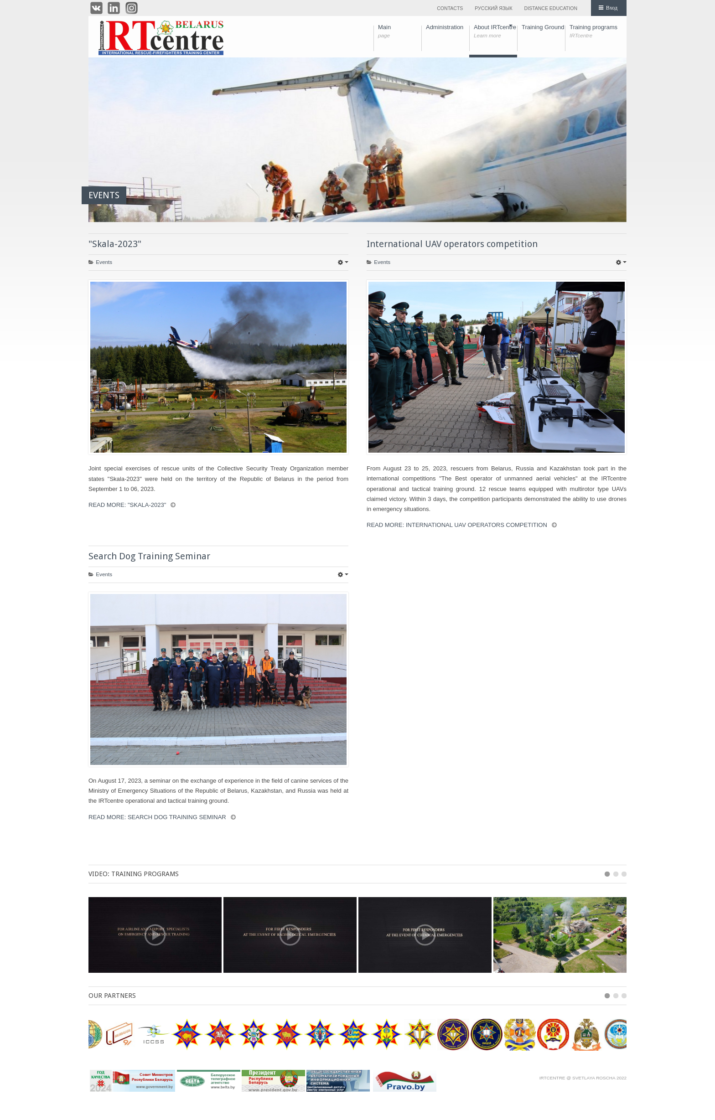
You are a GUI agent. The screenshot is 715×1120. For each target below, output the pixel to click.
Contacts (450, 8)
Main (399, 31)
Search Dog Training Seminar (149, 556)
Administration (447, 31)
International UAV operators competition (452, 243)
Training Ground (543, 31)
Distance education (550, 8)
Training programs (593, 31)
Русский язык (493, 8)
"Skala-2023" (114, 243)
